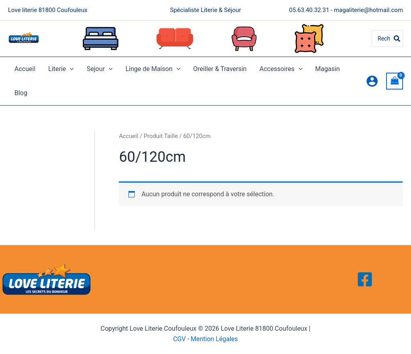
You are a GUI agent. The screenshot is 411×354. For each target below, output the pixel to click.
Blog (20, 93)
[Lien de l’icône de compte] (372, 81)
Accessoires (280, 69)
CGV (179, 339)
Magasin (327, 69)
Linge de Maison (153, 69)
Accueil (24, 69)
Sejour (100, 69)
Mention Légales (214, 339)
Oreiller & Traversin (219, 69)
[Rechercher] (397, 39)
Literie (61, 69)
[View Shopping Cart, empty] (394, 81)
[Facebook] (365, 279)
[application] (70, 69)
